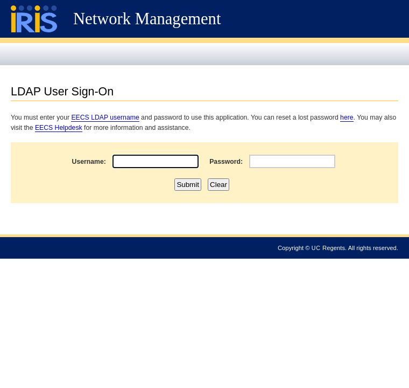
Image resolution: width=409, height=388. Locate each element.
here (347, 117)
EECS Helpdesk (58, 127)
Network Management (147, 19)
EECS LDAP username (105, 117)
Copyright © (294, 248)
